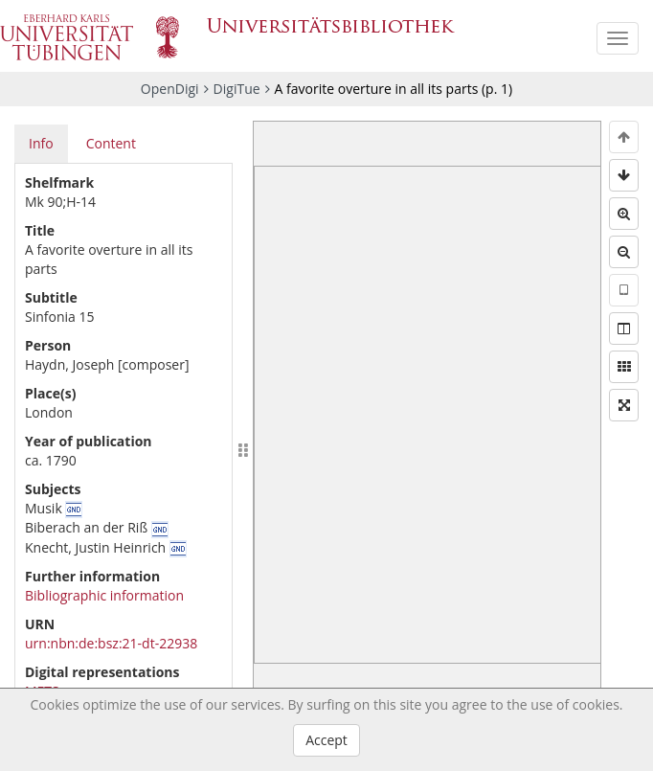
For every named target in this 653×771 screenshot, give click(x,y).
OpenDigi (170, 88)
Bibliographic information (104, 595)
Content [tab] (111, 143)
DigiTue (237, 88)
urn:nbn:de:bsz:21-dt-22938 (111, 643)
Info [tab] (41, 143)
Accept (326, 740)
